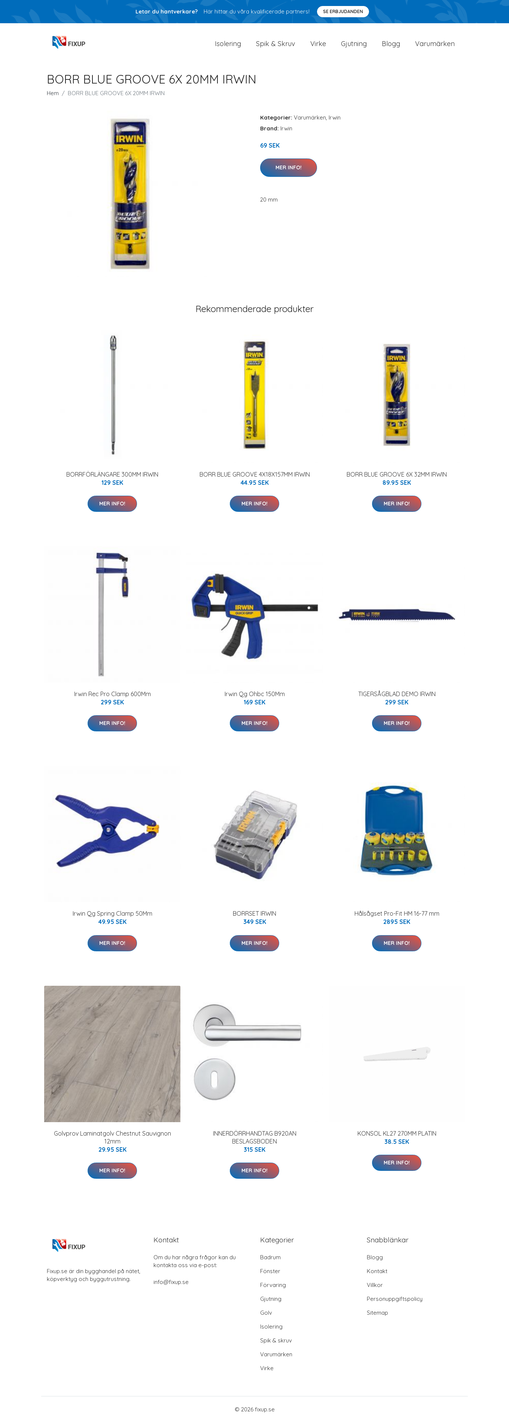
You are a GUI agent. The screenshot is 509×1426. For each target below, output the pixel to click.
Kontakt (377, 1274)
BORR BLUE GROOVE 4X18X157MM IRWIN (254, 478)
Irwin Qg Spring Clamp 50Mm (112, 917)
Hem (53, 96)
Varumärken (435, 45)
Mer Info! (288, 171)
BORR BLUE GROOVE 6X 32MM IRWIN (397, 478)
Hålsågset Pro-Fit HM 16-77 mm (396, 917)
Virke (318, 45)
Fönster (270, 1274)
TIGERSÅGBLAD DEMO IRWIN (397, 697)
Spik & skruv (276, 1344)
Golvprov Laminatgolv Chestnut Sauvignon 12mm (112, 1141)
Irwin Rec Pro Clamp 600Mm (112, 697)
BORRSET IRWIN (254, 917)
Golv (266, 1316)
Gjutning (354, 45)
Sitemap (377, 1316)
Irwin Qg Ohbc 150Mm (255, 697)
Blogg (391, 45)
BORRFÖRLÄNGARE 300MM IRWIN (112, 478)
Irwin (335, 121)
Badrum (270, 1261)
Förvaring (273, 1288)
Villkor (375, 1288)
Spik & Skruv (275, 45)
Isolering (228, 45)
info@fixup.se (171, 1285)
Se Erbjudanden (343, 11)
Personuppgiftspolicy (395, 1302)
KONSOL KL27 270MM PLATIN (396, 1137)
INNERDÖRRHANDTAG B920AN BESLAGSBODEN (254, 1141)
